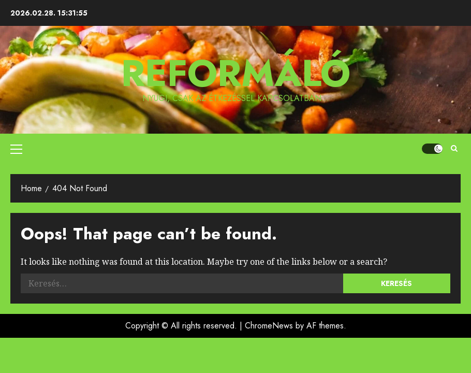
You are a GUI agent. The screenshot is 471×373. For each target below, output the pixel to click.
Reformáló (235, 73)
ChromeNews (269, 326)
